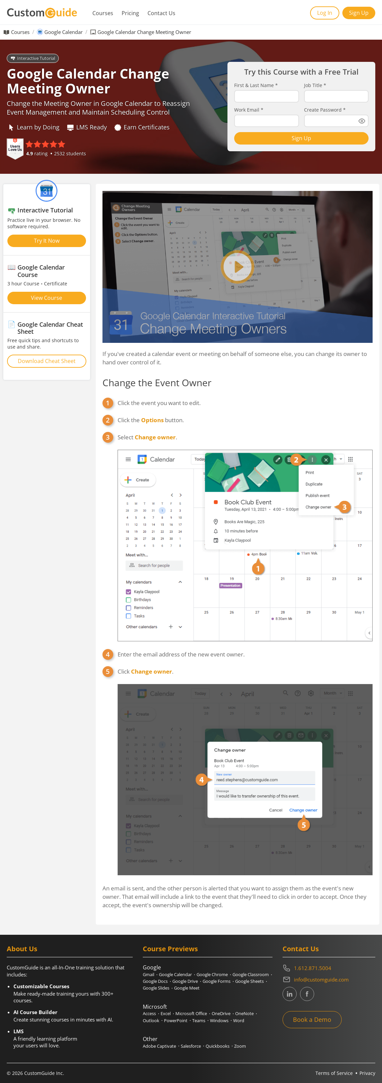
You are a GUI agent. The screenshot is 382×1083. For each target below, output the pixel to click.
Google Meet (187, 988)
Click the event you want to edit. (159, 403)
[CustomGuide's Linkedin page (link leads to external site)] (290, 994)
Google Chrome (212, 974)
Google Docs (155, 981)
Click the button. (151, 420)
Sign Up (359, 12)
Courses (102, 13)
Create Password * (325, 110)
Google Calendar (63, 32)
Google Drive (185, 981)
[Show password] (361, 121)
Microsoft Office (191, 1013)
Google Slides (156, 988)
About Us (22, 948)
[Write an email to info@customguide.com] (329, 979)
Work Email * (248, 110)
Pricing (130, 13)
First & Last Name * (256, 85)
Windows (219, 1020)
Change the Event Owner (156, 382)
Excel (166, 1013)
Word (238, 1020)
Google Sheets (249, 981)
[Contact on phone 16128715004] (329, 968)
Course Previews (170, 948)
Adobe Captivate (159, 1046)
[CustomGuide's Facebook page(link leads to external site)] (307, 994)
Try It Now (46, 240)
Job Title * (315, 85)
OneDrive (221, 1013)
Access (149, 1013)
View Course (46, 298)
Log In (324, 12)
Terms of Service (334, 1073)
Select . (245, 537)
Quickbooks (217, 1046)
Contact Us (161, 13)
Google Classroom (250, 974)
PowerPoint (175, 1020)
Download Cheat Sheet (47, 361)
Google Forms (216, 981)
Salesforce (191, 1046)
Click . (245, 771)
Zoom (240, 1046)
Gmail (148, 974)
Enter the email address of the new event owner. (181, 654)
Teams (198, 1020)
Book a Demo (312, 1019)
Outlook (151, 1020)
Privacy (367, 1073)
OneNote (244, 1013)
